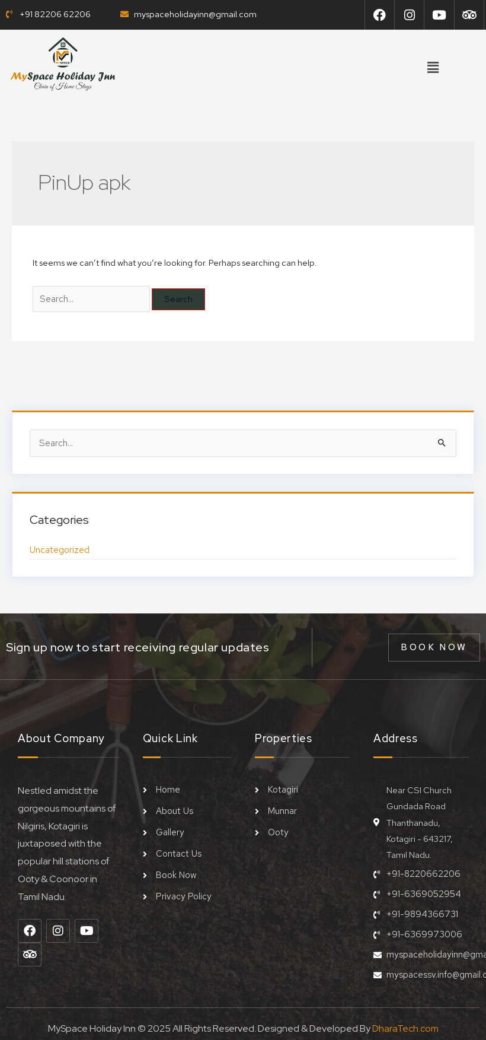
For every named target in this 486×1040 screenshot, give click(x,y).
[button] (433, 68)
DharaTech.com (405, 1023)
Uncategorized (59, 548)
